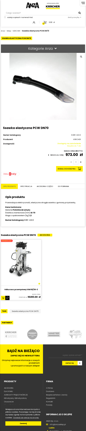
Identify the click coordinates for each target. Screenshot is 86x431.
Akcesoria (45, 235)
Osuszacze (9, 401)
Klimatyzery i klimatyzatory (15, 398)
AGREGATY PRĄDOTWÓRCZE (16, 395)
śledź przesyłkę (74, 17)
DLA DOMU (8, 391)
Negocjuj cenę (55, 155)
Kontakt (49, 401)
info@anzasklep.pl (58, 424)
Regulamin (50, 398)
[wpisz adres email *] (65, 355)
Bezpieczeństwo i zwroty (56, 395)
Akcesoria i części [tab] (45, 186)
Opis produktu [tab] (9, 186)
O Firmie (49, 388)
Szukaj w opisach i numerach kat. (20, 17)
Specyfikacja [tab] (27, 186)
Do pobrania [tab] (64, 186)
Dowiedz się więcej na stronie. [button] (26, 417)
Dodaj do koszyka (69, 168)
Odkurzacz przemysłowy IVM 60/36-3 (21, 290)
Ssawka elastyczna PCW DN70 (25, 311)
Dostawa (50, 391)
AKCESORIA (8, 388)
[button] (81, 57)
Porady (49, 405)
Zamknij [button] (23, 423)
